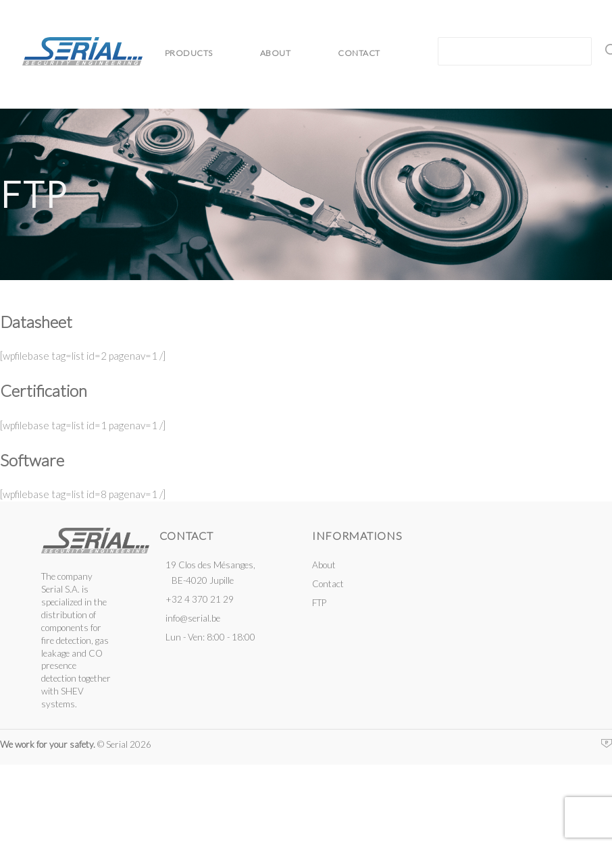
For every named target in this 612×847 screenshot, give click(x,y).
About (275, 53)
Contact (359, 53)
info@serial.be (192, 618)
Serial (82, 51)
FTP (319, 602)
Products (189, 53)
